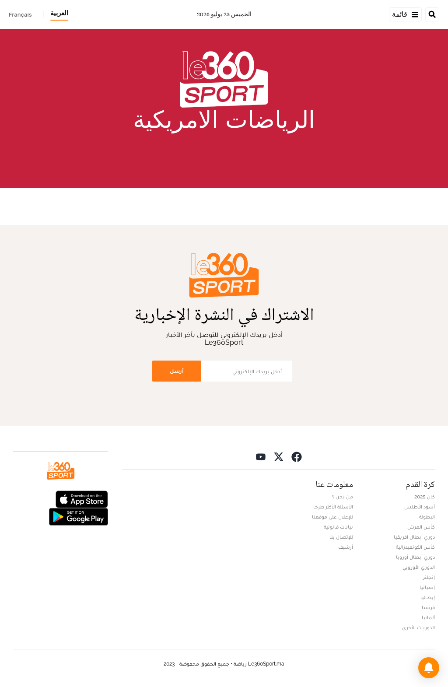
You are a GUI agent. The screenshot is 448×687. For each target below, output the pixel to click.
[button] (428, 667)
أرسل (177, 371)
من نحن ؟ (342, 497)
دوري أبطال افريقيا (414, 537)
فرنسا (428, 607)
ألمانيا (428, 617)
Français (20, 14)
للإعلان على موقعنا (332, 517)
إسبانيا (427, 587)
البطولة (427, 517)
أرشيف (345, 547)
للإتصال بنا (341, 537)
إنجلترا (428, 577)
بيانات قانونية (338, 527)
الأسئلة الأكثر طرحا (333, 507)
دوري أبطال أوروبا (415, 557)
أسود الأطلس (419, 507)
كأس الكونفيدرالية (415, 547)
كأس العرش (421, 527)
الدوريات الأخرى (418, 627)
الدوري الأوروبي (418, 567)
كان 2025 (424, 497)
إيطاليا (427, 597)
